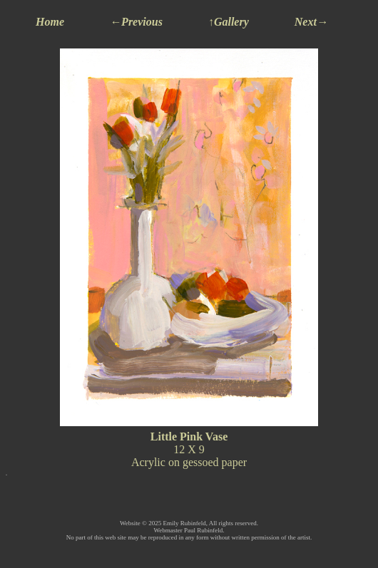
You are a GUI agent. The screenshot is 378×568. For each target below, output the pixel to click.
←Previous (136, 22)
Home (50, 22)
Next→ (311, 22)
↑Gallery (228, 22)
